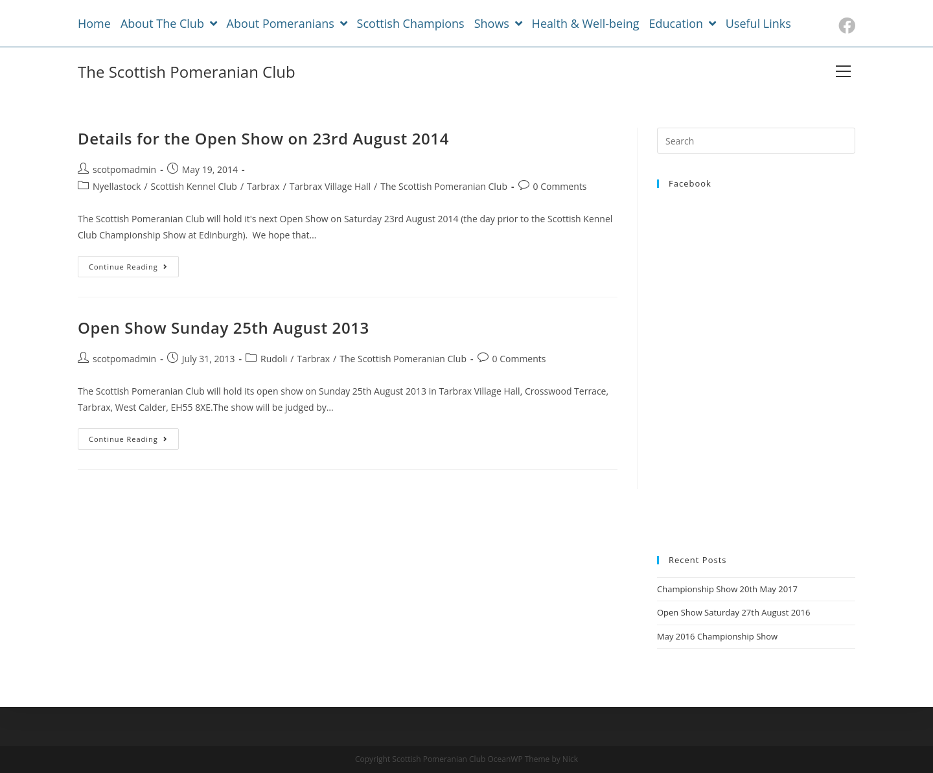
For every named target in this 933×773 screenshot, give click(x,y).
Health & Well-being (585, 23)
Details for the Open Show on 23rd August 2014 (263, 138)
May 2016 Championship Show (717, 636)
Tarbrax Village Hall (330, 186)
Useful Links (758, 23)
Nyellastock (117, 186)
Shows (498, 23)
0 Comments (560, 186)
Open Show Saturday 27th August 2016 (733, 612)
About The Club (169, 23)
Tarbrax (263, 186)
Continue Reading (128, 266)
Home (94, 23)
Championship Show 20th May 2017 (727, 589)
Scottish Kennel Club (194, 186)
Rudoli (273, 358)
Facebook (690, 183)
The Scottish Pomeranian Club (186, 71)
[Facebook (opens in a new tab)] (845, 25)
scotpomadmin (124, 169)
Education (682, 23)
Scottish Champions (411, 23)
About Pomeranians (287, 23)
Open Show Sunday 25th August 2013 (223, 327)
